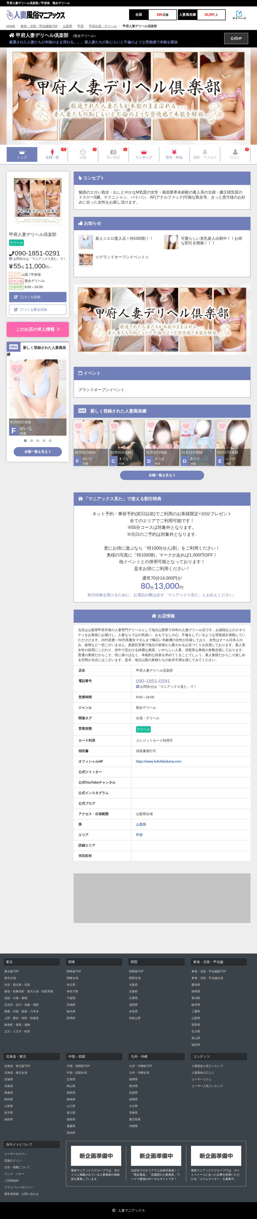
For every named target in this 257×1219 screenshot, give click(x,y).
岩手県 (8, 1112)
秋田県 (8, 1099)
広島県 (71, 1079)
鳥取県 (71, 1092)
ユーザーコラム (201, 1079)
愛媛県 (71, 1126)
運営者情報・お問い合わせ (21, 1194)
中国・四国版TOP (78, 1066)
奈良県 (133, 1011)
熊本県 (133, 1086)
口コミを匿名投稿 (30, 309)
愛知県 (195, 984)
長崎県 (133, 1099)
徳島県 (71, 1119)
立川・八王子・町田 (17, 1031)
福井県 (195, 1044)
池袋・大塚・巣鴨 (15, 998)
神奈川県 (72, 991)
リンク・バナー (14, 1174)
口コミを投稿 (27, 297)
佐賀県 (133, 1092)
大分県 (133, 1106)
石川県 (195, 1031)
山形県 (8, 1106)
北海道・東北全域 (15, 1072)
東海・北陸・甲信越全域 (207, 978)
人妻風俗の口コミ (202, 1072)
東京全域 (10, 978)
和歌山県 (135, 1018)
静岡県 (195, 991)
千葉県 (71, 998)
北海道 (8, 1086)
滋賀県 (133, 1004)
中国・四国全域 (77, 1072)
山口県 (71, 1106)
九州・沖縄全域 (139, 1072)
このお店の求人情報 (38, 329)
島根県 (71, 1099)
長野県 (195, 1024)
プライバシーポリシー (18, 1187)
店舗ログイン (13, 1160)
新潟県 (195, 998)
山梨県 (67, 26)
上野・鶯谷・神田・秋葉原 (21, 1018)
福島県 (8, 1119)
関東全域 (72, 978)
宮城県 (8, 1079)
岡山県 (71, 1086)
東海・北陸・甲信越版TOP (39, 26)
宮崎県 (133, 1112)
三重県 (195, 1011)
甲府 (80, 26)
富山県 (195, 1038)
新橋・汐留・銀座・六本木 (21, 1011)
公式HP (236, 38)
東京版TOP (11, 971)
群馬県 (71, 1018)
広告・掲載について (17, 1167)
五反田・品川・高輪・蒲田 (21, 1004)
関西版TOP (136, 971)
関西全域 (135, 978)
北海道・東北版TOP (17, 1066)
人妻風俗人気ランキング (207, 1066)
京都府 (133, 991)
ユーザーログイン (15, 1154)
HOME (10, 26)
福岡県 (133, 1079)
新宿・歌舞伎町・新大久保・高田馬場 (28, 991)
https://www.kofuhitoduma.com (158, 761)
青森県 (8, 1092)
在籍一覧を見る (37, 452)
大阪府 (133, 984)
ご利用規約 (11, 1180)
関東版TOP (74, 971)
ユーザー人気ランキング (207, 1086)
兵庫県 (133, 998)
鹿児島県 (135, 1119)
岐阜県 (195, 1004)
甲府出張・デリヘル (103, 26)
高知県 (71, 1132)
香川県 (71, 1112)
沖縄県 (133, 1126)
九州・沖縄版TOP (140, 1066)
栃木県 (71, 1011)
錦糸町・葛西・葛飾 (17, 1024)
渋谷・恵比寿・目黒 (17, 984)
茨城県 (71, 1004)
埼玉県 (71, 984)
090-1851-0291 (37, 253)
